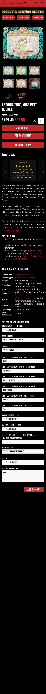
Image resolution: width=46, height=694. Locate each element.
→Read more (35, 253)
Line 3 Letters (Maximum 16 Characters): (18, 377)
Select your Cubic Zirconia (13, 339)
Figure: (5, 347)
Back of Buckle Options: (12, 425)
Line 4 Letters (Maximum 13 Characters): (18, 386)
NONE (23, 476)
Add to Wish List (23, 135)
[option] (23, 170)
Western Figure (24, 298)
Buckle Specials (8, 17)
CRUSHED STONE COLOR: (11, 415)
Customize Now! (23, 145)
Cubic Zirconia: (8, 336)
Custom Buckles (23, 17)
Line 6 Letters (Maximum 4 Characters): (18, 406)
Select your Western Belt (13, 451)
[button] (4, 2)
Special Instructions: (11, 468)
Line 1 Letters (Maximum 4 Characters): (18, 357)
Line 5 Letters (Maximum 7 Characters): (18, 396)
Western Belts (38, 17)
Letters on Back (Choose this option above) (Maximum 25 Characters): (20, 436)
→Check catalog (33, 250)
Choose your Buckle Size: (12, 326)
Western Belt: (7, 448)
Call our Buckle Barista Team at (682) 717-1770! (24, 257)
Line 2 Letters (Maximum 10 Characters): (18, 367)
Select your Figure (10, 350)
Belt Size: (6, 458)
